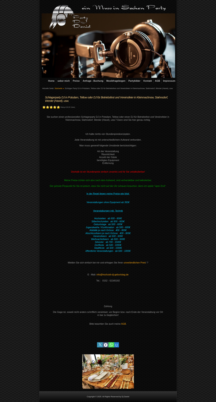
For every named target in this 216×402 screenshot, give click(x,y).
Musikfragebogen (115, 81)
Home (51, 81)
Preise (76, 81)
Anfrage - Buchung (93, 81)
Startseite (58, 88)
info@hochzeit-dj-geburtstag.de (113, 274)
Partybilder (134, 81)
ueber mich (64, 81)
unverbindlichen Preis (135, 262)
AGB (157, 81)
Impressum (169, 81)
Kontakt (147, 81)
